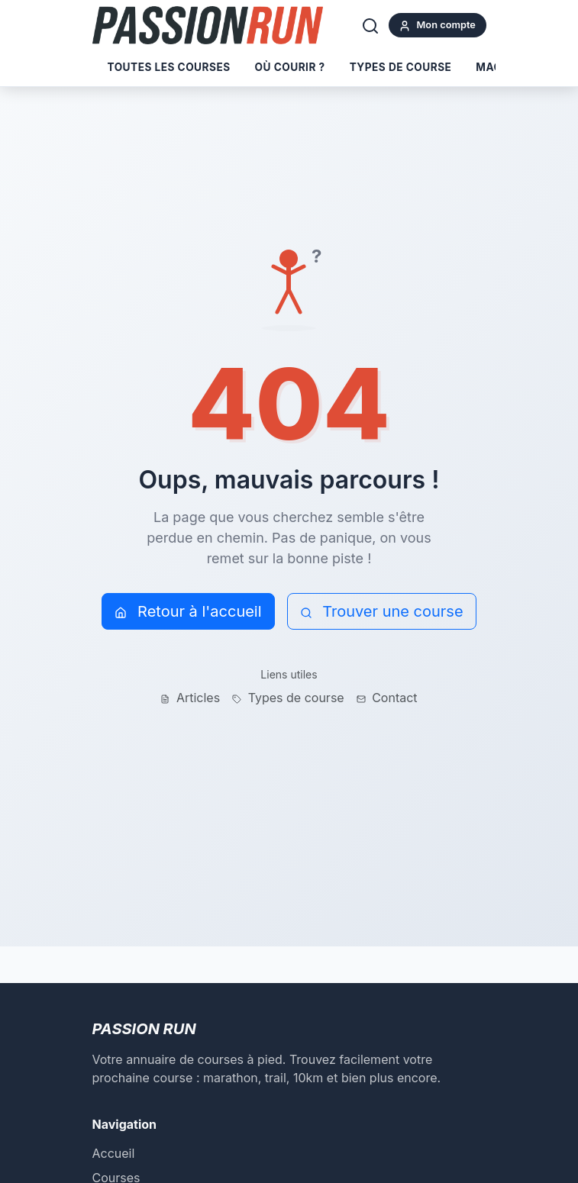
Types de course (401, 67)
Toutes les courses (169, 67)
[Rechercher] (370, 25)
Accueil (113, 1153)
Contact (387, 697)
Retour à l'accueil (188, 611)
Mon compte (437, 25)
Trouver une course (381, 611)
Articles (190, 697)
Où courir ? (290, 67)
